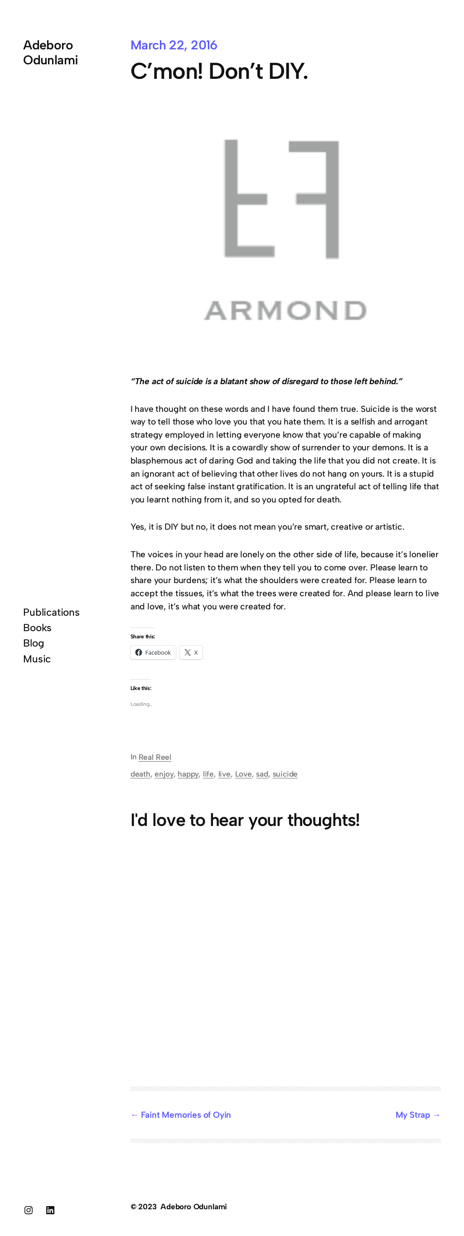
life (208, 773)
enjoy (164, 773)
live (224, 773)
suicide (285, 773)
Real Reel (155, 757)
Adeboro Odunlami (50, 52)
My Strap (413, 1115)
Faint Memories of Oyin (186, 1115)
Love (243, 773)
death (140, 773)
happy (188, 773)
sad (262, 773)
